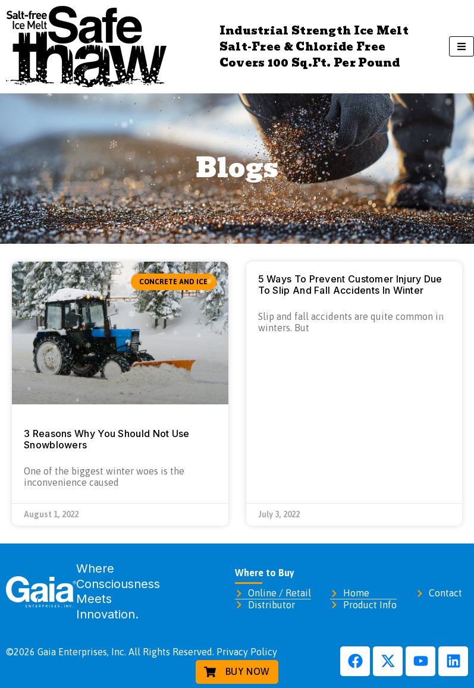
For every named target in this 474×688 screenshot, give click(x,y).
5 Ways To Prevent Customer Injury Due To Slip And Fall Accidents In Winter (350, 284)
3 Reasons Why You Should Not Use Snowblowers (107, 439)
